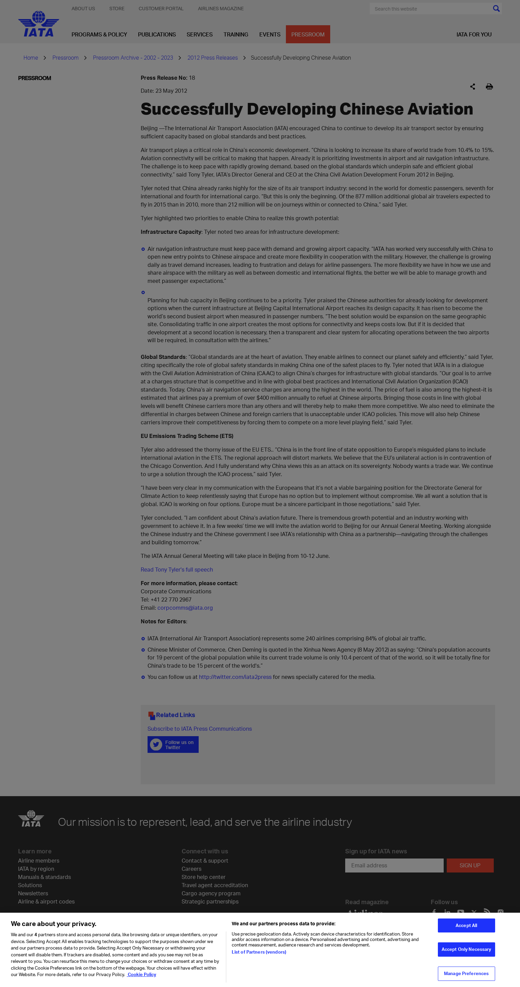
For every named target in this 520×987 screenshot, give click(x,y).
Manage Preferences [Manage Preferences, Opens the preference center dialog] (466, 977)
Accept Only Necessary (466, 953)
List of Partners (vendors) (259, 955)
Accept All (466, 928)
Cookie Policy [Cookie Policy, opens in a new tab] (141, 978)
